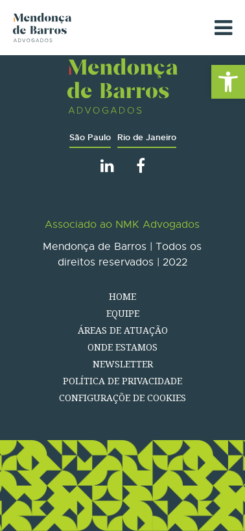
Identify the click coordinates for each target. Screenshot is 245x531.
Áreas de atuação (123, 330)
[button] (228, 82)
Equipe (122, 313)
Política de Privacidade (122, 381)
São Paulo (90, 137)
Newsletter (123, 364)
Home (122, 296)
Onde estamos (123, 347)
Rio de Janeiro (146, 137)
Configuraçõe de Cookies (122, 397)
